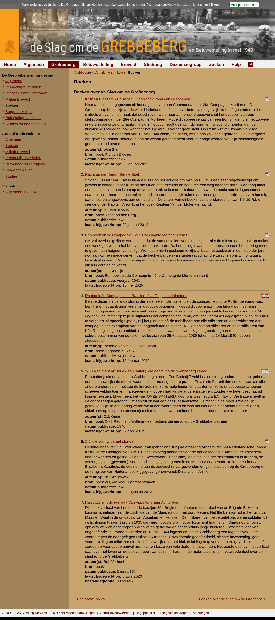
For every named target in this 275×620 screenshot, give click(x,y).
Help (236, 64)
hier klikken (211, 4)
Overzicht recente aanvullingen (73, 613)
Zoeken (216, 64)
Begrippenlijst (145, 613)
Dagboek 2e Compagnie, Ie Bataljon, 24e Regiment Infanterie (136, 296)
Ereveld (128, 64)
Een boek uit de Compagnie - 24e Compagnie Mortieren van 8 (136, 235)
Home (10, 64)
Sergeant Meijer (18, 112)
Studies (11, 176)
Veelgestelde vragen (173, 613)
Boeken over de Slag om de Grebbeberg (232, 599)
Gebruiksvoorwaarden (115, 613)
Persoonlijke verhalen (23, 87)
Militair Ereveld (17, 99)
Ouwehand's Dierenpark (25, 164)
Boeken (11, 105)
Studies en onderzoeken (25, 124)
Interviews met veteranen (26, 93)
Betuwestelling (98, 64)
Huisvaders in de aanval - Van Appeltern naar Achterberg (132, 502)
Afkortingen (201, 613)
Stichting (153, 64)
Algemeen (33, 64)
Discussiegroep (185, 64)
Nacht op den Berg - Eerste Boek (112, 174)
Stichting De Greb (34, 613)
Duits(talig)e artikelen (23, 118)
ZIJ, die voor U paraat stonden (110, 441)
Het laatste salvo (91, 599)
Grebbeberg (63, 64)
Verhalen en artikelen (110, 72)
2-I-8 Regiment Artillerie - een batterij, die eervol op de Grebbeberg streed (146, 371)
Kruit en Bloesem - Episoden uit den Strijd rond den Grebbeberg (138, 99)
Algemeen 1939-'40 (21, 192)
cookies (91, 4)
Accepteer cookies (244, 4)
